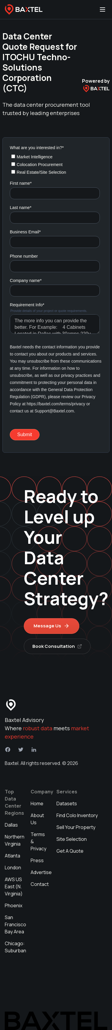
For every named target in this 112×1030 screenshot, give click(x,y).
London (13, 867)
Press (37, 860)
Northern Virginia (14, 840)
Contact (40, 884)
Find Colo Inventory (77, 815)
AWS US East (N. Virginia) (14, 886)
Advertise (41, 872)
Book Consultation (57, 646)
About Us (37, 819)
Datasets (66, 803)
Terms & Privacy (38, 841)
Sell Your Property (75, 827)
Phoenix (13, 905)
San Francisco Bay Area (15, 924)
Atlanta (12, 855)
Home (37, 803)
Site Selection (71, 839)
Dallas (11, 825)
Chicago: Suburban (15, 947)
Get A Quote (69, 851)
